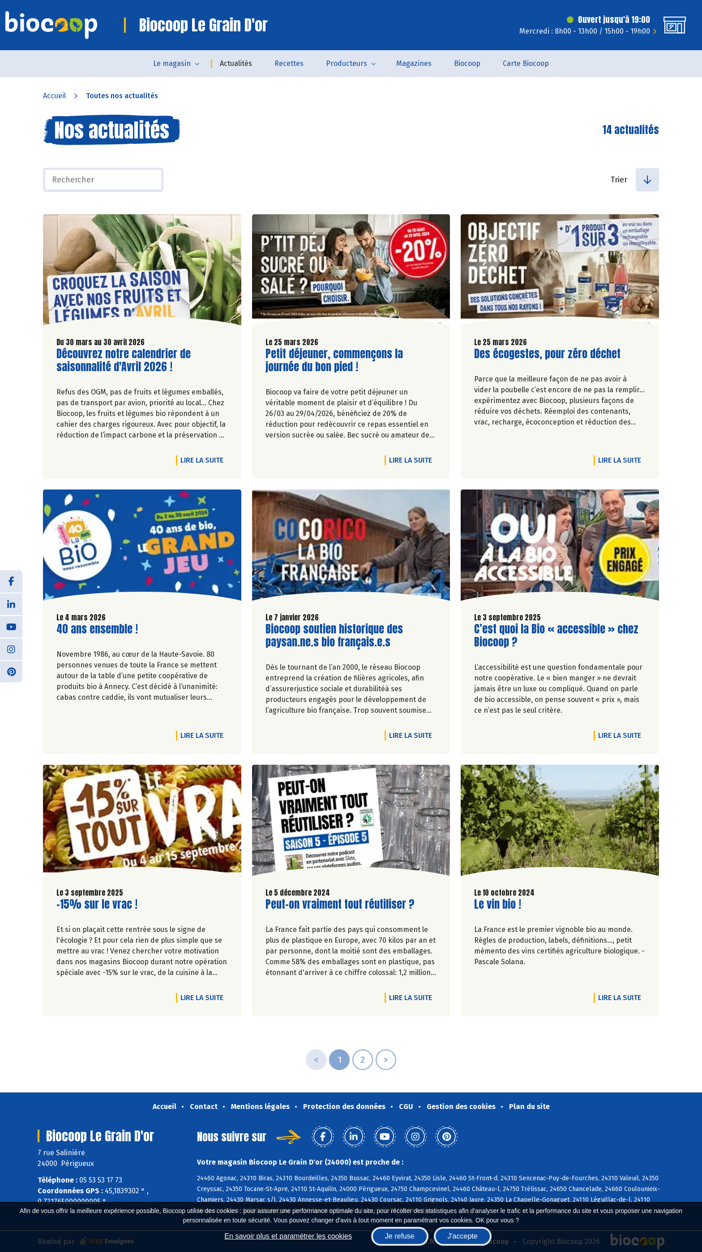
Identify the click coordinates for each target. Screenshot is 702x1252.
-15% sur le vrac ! (96, 904)
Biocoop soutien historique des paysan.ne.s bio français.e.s (334, 636)
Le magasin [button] (172, 63)
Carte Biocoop (526, 63)
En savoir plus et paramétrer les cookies (288, 1236)
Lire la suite (204, 459)
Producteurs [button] (346, 63)
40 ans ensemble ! (97, 629)
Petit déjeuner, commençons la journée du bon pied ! (334, 360)
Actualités (236, 63)
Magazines (414, 63)
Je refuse (400, 1236)
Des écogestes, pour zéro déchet (547, 353)
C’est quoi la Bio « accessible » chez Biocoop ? (556, 636)
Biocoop (467, 63)
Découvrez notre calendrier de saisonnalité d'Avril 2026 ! (123, 360)
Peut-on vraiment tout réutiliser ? (340, 904)
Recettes (289, 63)
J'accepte (463, 1236)
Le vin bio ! (497, 904)
